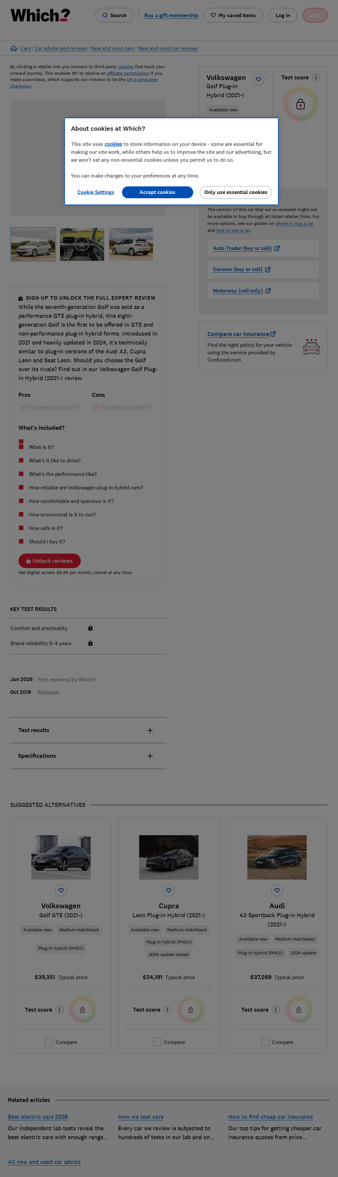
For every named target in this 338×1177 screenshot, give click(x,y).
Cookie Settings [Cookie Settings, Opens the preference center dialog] (95, 192)
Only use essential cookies (235, 192)
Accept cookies (157, 192)
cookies (113, 144)
